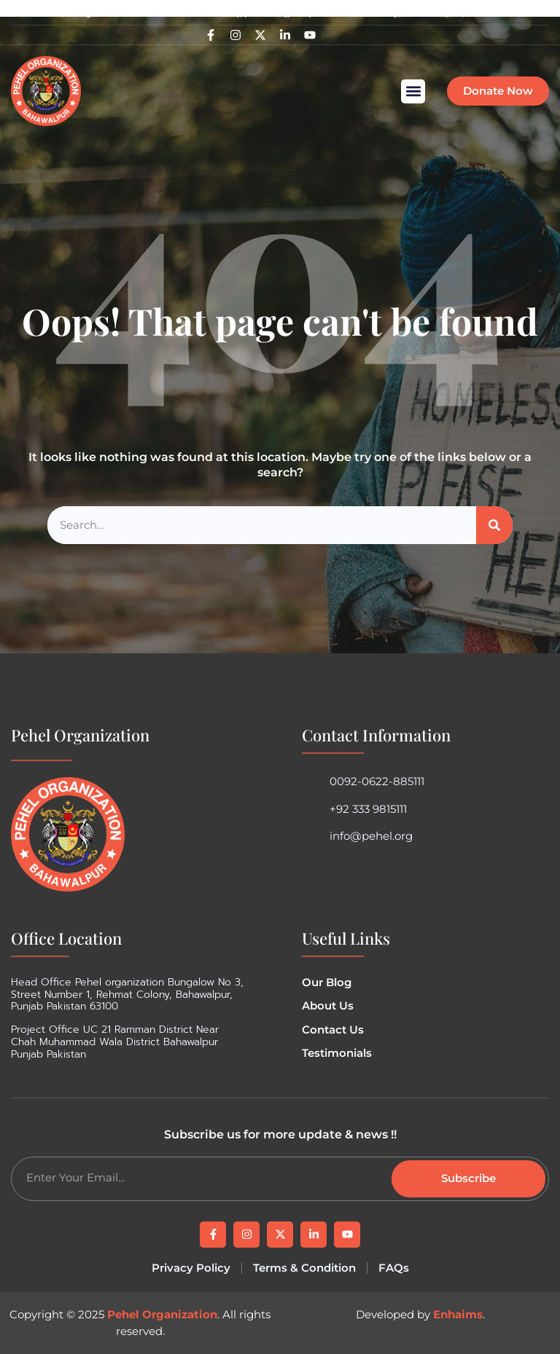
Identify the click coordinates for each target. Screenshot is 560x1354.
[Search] (494, 525)
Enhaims (458, 1314)
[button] (413, 91)
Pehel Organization (162, 1314)
